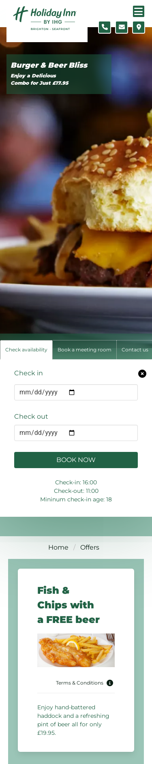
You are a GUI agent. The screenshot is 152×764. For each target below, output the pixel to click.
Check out (31, 416)
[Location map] (138, 27)
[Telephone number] (104, 27)
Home (58, 547)
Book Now (76, 460)
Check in (28, 373)
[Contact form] (121, 27)
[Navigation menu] (138, 11)
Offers (89, 547)
